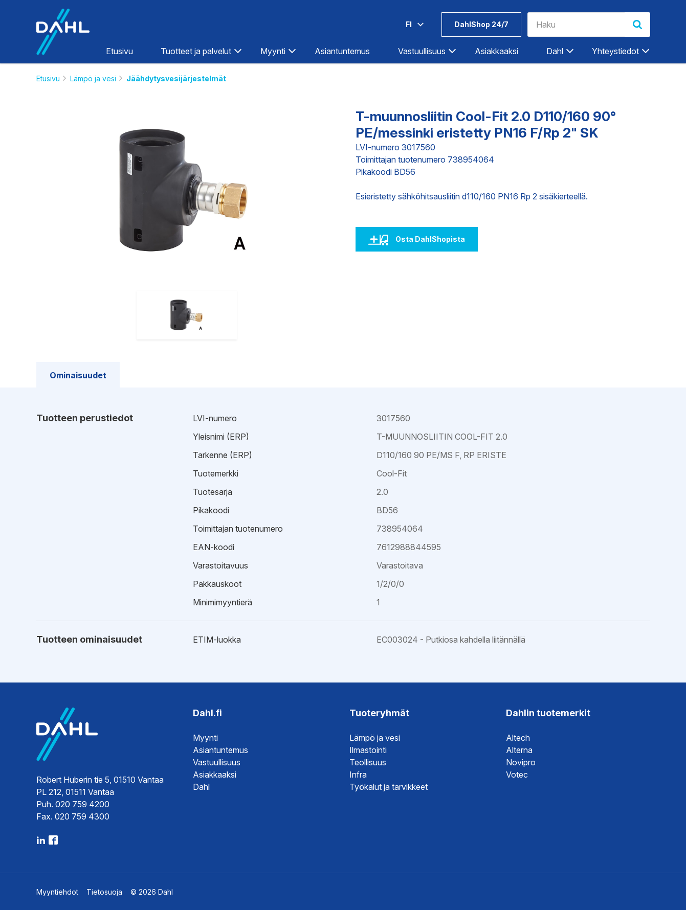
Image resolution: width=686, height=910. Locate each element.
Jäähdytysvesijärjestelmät (176, 78)
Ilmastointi (368, 750)
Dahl (554, 51)
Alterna (519, 750)
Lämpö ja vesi (93, 78)
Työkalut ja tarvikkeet (388, 787)
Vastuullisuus (422, 51)
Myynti (272, 51)
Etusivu (119, 51)
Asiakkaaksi (496, 51)
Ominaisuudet (78, 375)
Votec (517, 774)
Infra (358, 774)
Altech (518, 738)
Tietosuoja (104, 892)
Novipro (521, 762)
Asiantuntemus (342, 51)
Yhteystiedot (615, 51)
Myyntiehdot (57, 892)
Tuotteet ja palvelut (196, 51)
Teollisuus (367, 762)
